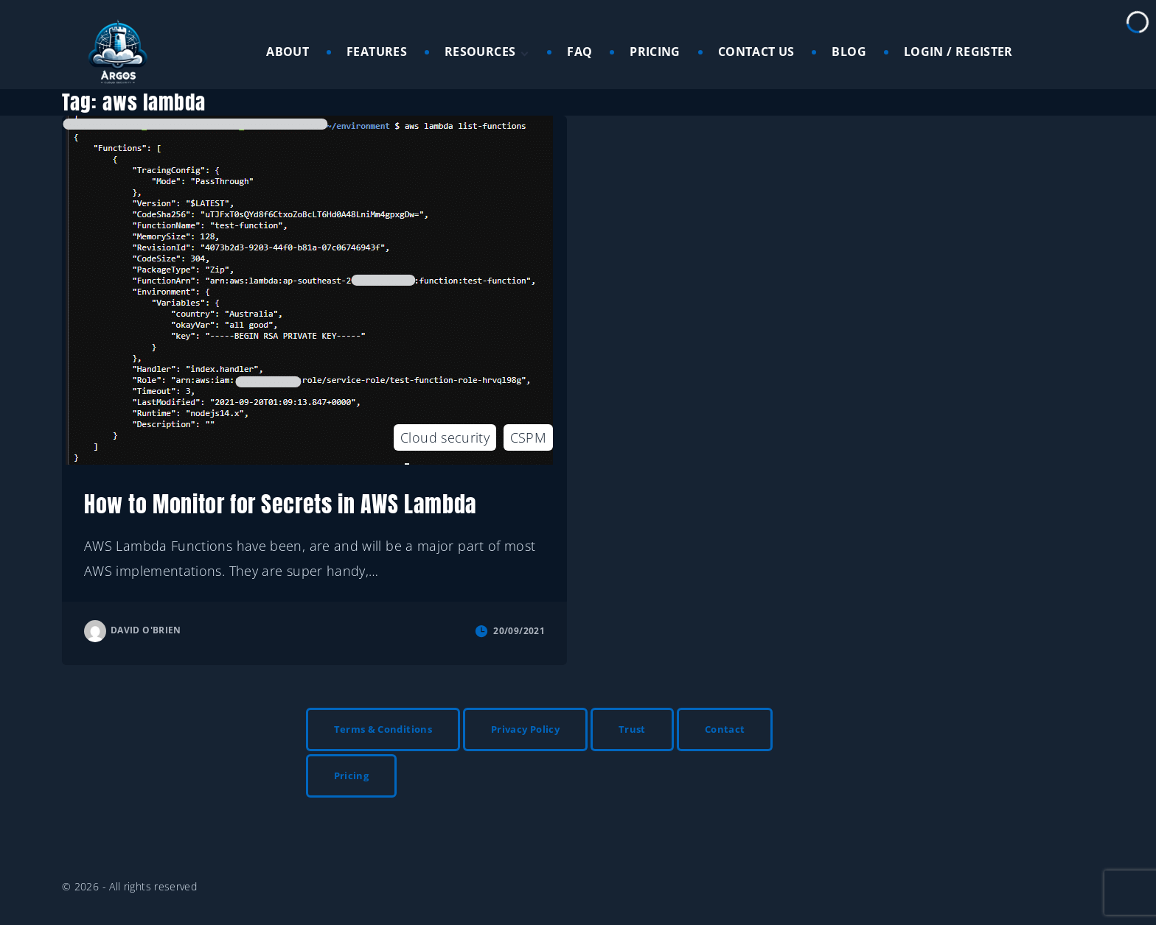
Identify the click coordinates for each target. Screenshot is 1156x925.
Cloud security (445, 437)
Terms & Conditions (383, 729)
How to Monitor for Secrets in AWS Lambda (280, 504)
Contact (725, 729)
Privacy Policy (525, 729)
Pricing (351, 775)
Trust (632, 729)
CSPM (528, 437)
